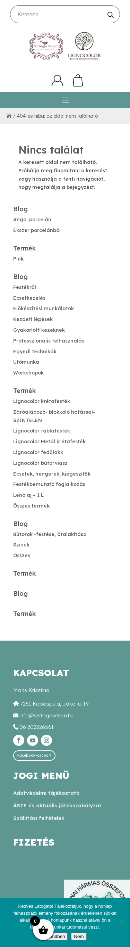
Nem (79, 936)
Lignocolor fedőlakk (38, 452)
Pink (18, 259)
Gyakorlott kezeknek (39, 330)
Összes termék (31, 506)
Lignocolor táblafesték (41, 431)
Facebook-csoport (34, 755)
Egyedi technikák (35, 351)
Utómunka (26, 362)
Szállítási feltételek (38, 818)
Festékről (24, 287)
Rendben (55, 936)
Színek (21, 545)
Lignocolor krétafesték (41, 401)
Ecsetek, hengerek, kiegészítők (51, 474)
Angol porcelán (32, 219)
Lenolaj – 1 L (28, 495)
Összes (21, 555)
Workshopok (28, 373)
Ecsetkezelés (29, 298)
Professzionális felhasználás (48, 341)
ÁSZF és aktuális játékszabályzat (57, 805)
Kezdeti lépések (33, 319)
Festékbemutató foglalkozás (49, 484)
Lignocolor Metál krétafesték (49, 441)
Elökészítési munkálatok (43, 308)
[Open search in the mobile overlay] (65, 14)
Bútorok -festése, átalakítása (50, 534)
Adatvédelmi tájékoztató (46, 793)
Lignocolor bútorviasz (40, 463)
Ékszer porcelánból (37, 230)
